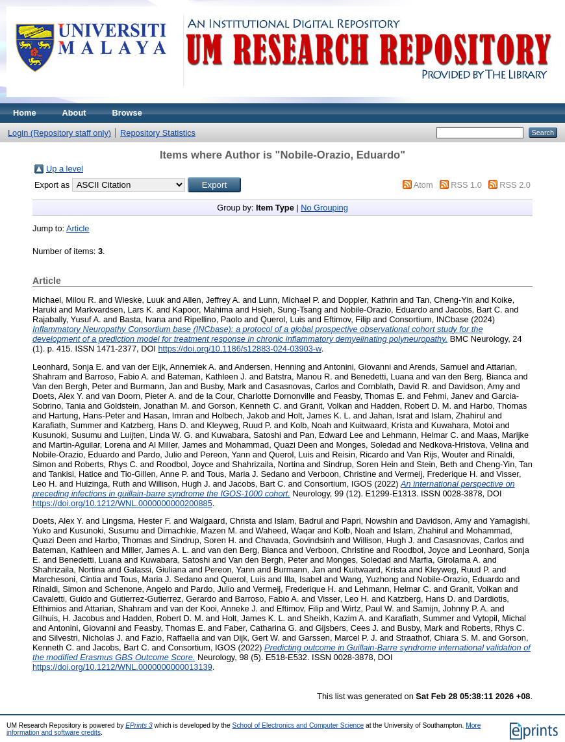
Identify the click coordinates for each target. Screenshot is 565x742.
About (74, 113)
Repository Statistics (157, 133)
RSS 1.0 (466, 185)
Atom (423, 185)
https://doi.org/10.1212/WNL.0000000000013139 (122, 667)
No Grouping (324, 207)
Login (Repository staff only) (59, 133)
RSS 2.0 (515, 185)
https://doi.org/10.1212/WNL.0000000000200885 (122, 503)
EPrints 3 (139, 725)
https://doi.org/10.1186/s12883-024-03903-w (239, 348)
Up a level (64, 168)
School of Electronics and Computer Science (298, 725)
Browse (127, 113)
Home (24, 113)
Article (78, 228)
